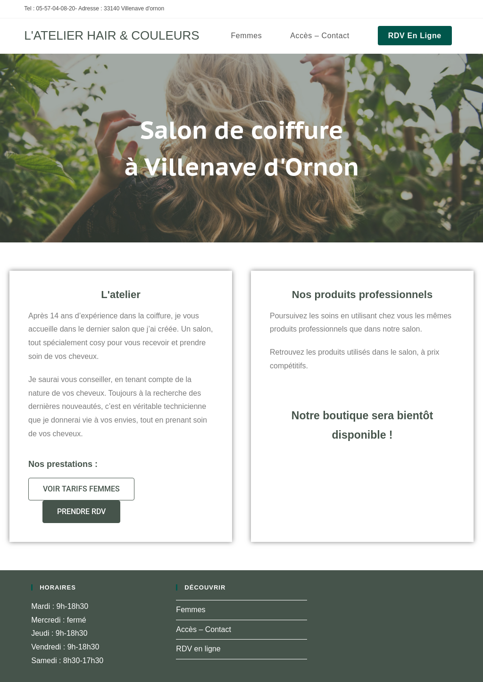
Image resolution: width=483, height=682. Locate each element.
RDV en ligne (198, 649)
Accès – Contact (203, 629)
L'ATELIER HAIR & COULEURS (111, 35)
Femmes (190, 610)
